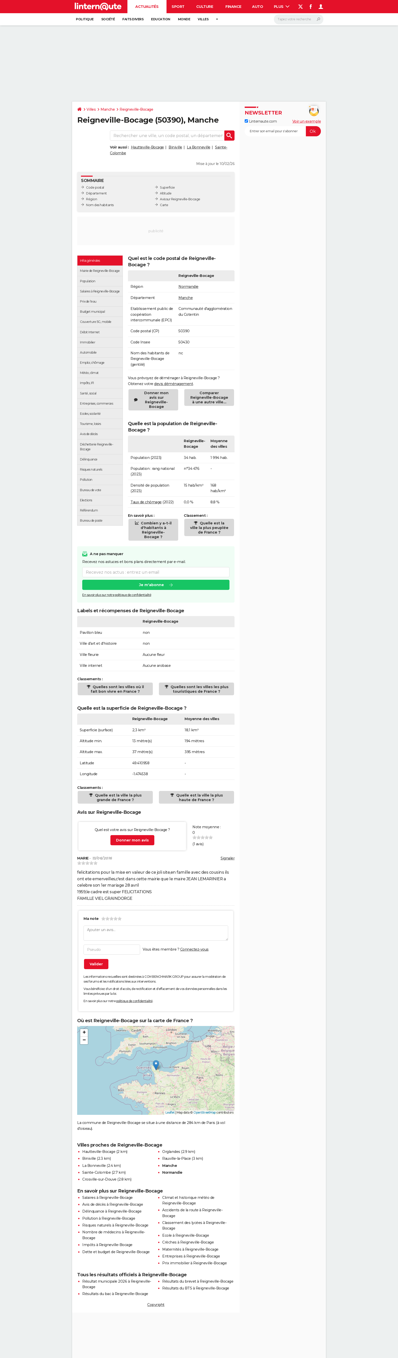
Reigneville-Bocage (136, 109)
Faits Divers (132, 19)
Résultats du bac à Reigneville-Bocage (115, 1293)
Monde (184, 19)
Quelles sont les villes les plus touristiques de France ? (199, 689)
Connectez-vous (194, 949)
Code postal (95, 187)
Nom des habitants (100, 205)
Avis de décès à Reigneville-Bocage (112, 1204)
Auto (257, 6)
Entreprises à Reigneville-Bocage (191, 1256)
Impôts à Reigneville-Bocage (107, 1245)
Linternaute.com (261, 121)
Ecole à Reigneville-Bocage (185, 1235)
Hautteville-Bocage (147, 147)
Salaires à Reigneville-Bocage (107, 1197)
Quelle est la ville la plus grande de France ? (118, 797)
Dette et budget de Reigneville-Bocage (116, 1252)
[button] (156, 1065)
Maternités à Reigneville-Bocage (190, 1249)
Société (108, 19)
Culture (204, 6)
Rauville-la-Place (176, 1158)
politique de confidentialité (134, 1001)
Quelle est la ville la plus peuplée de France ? (209, 528)
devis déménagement (173, 384)
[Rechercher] (298, 19)
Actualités (146, 6)
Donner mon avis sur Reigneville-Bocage (156, 400)
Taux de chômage (146, 502)
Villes (203, 19)
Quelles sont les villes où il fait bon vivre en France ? (117, 689)
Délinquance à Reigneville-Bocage (111, 1211)
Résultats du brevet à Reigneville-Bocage (197, 1281)
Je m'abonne (151, 585)
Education (160, 19)
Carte (164, 205)
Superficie (167, 187)
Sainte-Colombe (96, 1172)
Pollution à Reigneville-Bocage (108, 1218)
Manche (108, 109)
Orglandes (171, 1151)
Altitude (165, 193)
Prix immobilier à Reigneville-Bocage (194, 1263)
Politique (85, 19)
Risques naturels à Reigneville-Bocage (115, 1225)
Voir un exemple (306, 121)
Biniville (175, 147)
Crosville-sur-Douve (99, 1179)
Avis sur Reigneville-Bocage (180, 199)
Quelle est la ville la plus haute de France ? (199, 797)
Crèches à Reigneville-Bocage (188, 1242)
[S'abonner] (283, 131)
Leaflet (170, 1112)
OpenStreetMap (204, 1112)
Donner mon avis (132, 840)
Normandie (188, 286)
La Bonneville (198, 147)
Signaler (228, 858)
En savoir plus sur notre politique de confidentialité (116, 595)
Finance (233, 6)
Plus (282, 6)
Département (96, 193)
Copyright (155, 1304)
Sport (178, 6)
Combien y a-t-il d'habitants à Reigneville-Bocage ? (156, 530)
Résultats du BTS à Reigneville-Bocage (195, 1288)
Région (91, 199)
